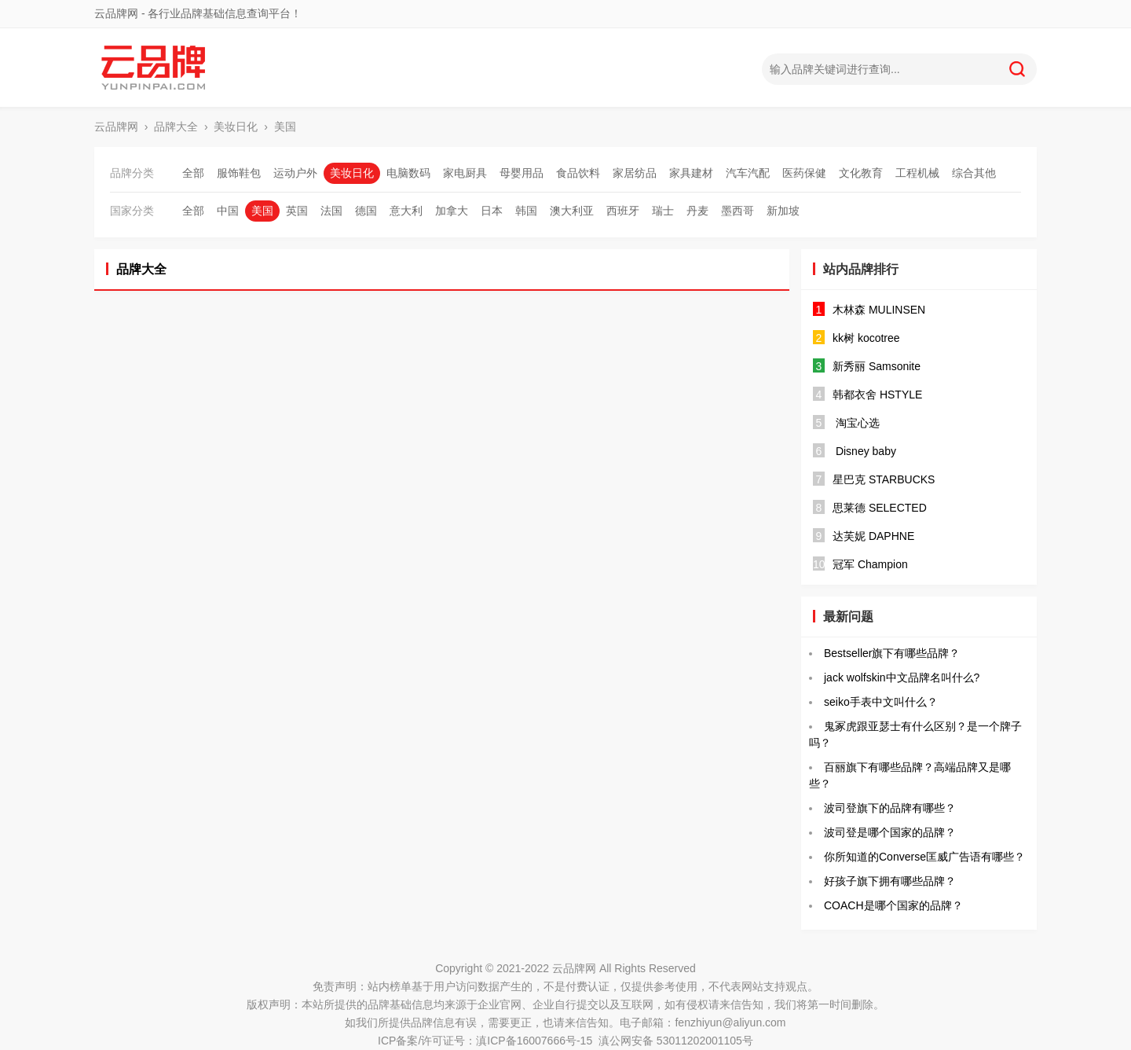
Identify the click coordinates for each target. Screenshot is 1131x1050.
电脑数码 (408, 173)
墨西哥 (737, 210)
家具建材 (691, 173)
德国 (366, 210)
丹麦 (697, 210)
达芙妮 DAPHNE (873, 536)
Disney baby (864, 451)
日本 (492, 210)
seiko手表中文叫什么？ (881, 702)
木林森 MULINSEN (879, 309)
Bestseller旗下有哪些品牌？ (892, 653)
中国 (228, 210)
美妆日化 (236, 126)
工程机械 (917, 173)
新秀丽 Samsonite (877, 366)
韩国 (526, 210)
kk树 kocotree (866, 338)
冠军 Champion (870, 564)
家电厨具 (465, 173)
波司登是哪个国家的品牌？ (890, 832)
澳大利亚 (572, 210)
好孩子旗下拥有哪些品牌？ (890, 881)
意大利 (406, 210)
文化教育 (861, 173)
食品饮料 (578, 173)
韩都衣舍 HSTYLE (877, 394)
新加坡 (783, 210)
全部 (193, 173)
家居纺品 (635, 173)
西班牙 (622, 210)
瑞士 (663, 210)
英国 (297, 210)
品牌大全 (176, 126)
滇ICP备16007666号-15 (534, 1040)
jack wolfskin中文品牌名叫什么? (901, 677)
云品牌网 (116, 126)
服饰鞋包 (239, 173)
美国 (285, 126)
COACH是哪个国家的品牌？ (893, 905)
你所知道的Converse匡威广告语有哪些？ (924, 856)
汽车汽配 (748, 173)
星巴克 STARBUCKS (884, 479)
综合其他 (974, 173)
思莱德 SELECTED (880, 507)
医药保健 (804, 173)
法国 (331, 210)
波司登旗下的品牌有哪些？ (890, 808)
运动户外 (295, 173)
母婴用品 (522, 173)
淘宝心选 (856, 423)
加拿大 (451, 210)
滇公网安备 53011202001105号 (675, 1040)
